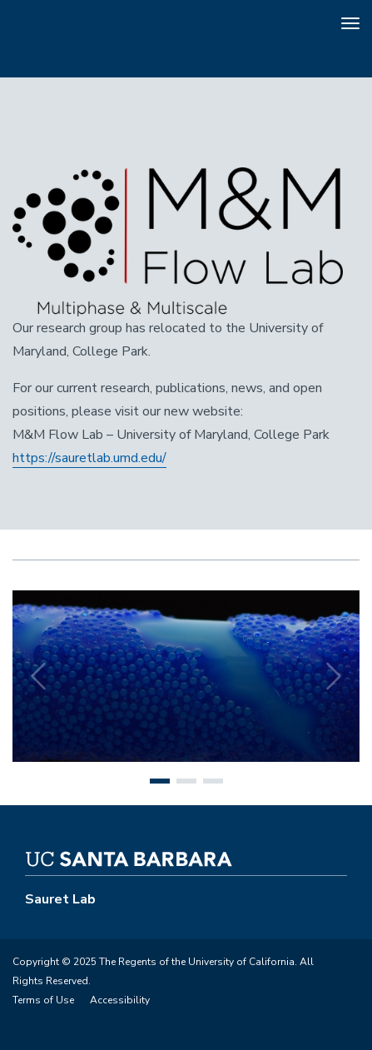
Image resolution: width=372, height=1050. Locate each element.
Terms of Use (43, 1000)
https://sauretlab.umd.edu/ (89, 458)
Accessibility (120, 1000)
